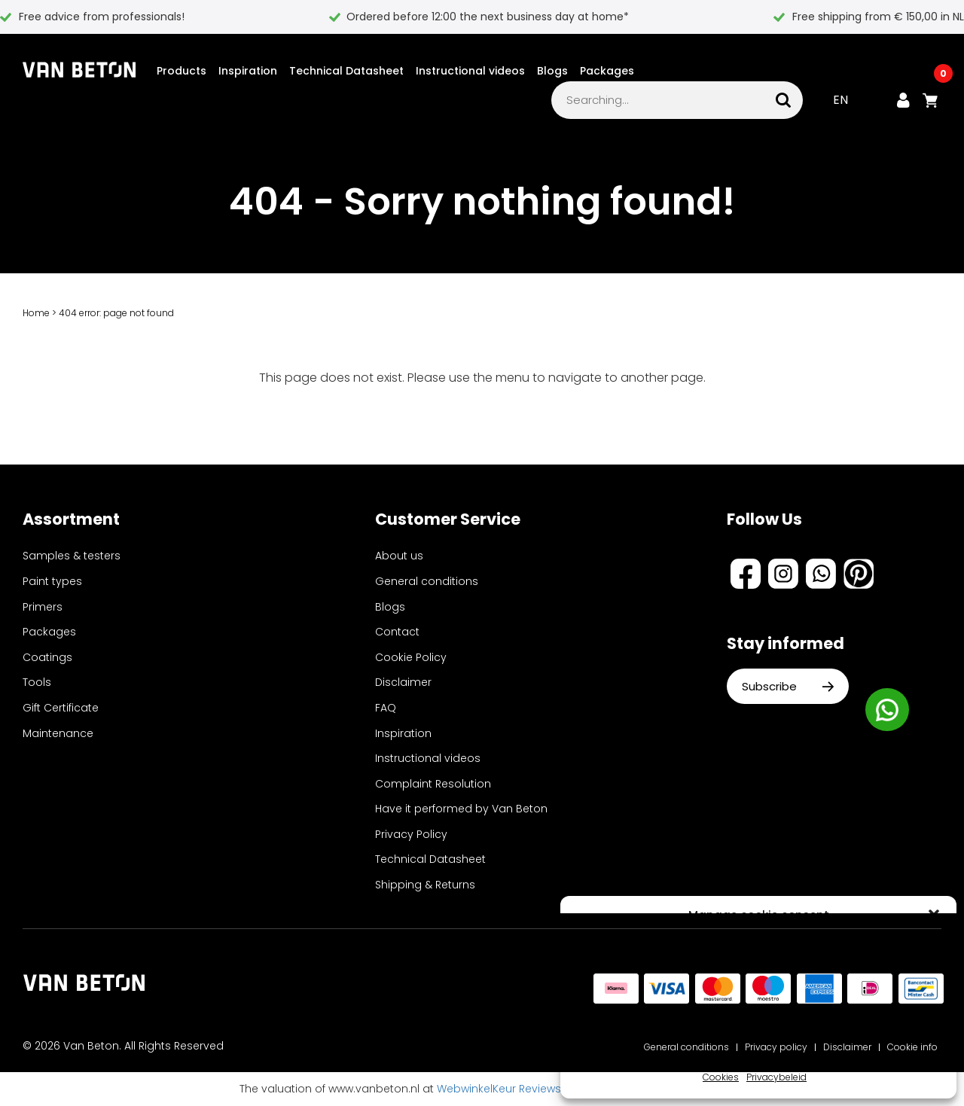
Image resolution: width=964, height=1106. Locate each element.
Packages (607, 70)
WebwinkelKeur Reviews (499, 1088)
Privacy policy (776, 1046)
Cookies (721, 1077)
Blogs (552, 70)
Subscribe (788, 686)
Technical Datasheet (346, 70)
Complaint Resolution (433, 783)
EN (840, 99)
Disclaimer (403, 682)
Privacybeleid (776, 1077)
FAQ (385, 707)
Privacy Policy (411, 834)
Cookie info (912, 1046)
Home (36, 312)
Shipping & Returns (425, 884)
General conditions (426, 581)
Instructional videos (470, 70)
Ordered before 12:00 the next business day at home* (487, 16)
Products (181, 70)
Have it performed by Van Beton (461, 808)
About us (399, 555)
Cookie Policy (411, 657)
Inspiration (247, 70)
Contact (397, 631)
